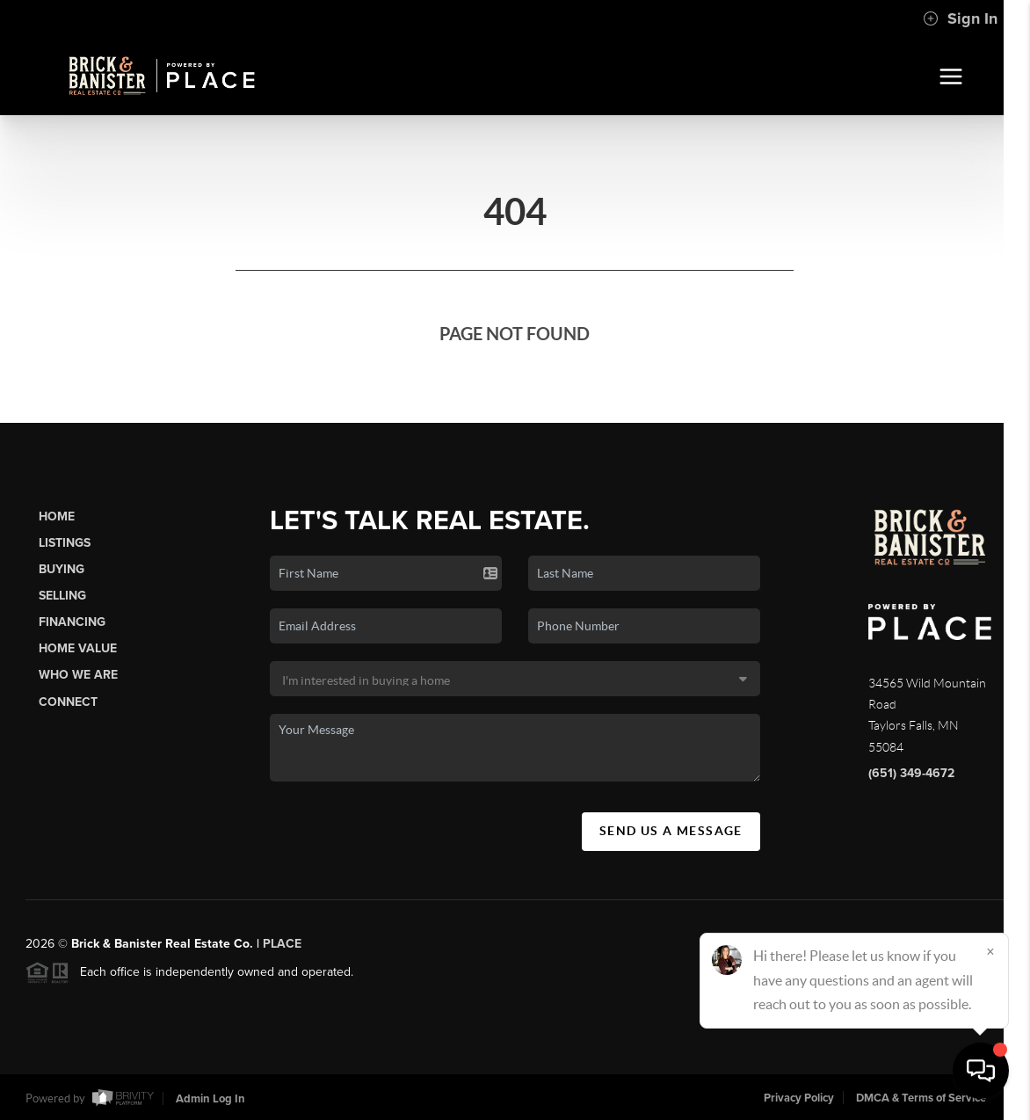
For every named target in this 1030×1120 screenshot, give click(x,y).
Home (57, 516)
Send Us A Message (671, 831)
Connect (68, 702)
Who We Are (78, 674)
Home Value (78, 648)
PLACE (282, 952)
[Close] (990, 951)
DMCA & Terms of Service (921, 1098)
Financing (72, 622)
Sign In (960, 18)
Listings (65, 542)
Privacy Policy (799, 1098)
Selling (62, 595)
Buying (61, 569)
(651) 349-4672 (911, 773)
